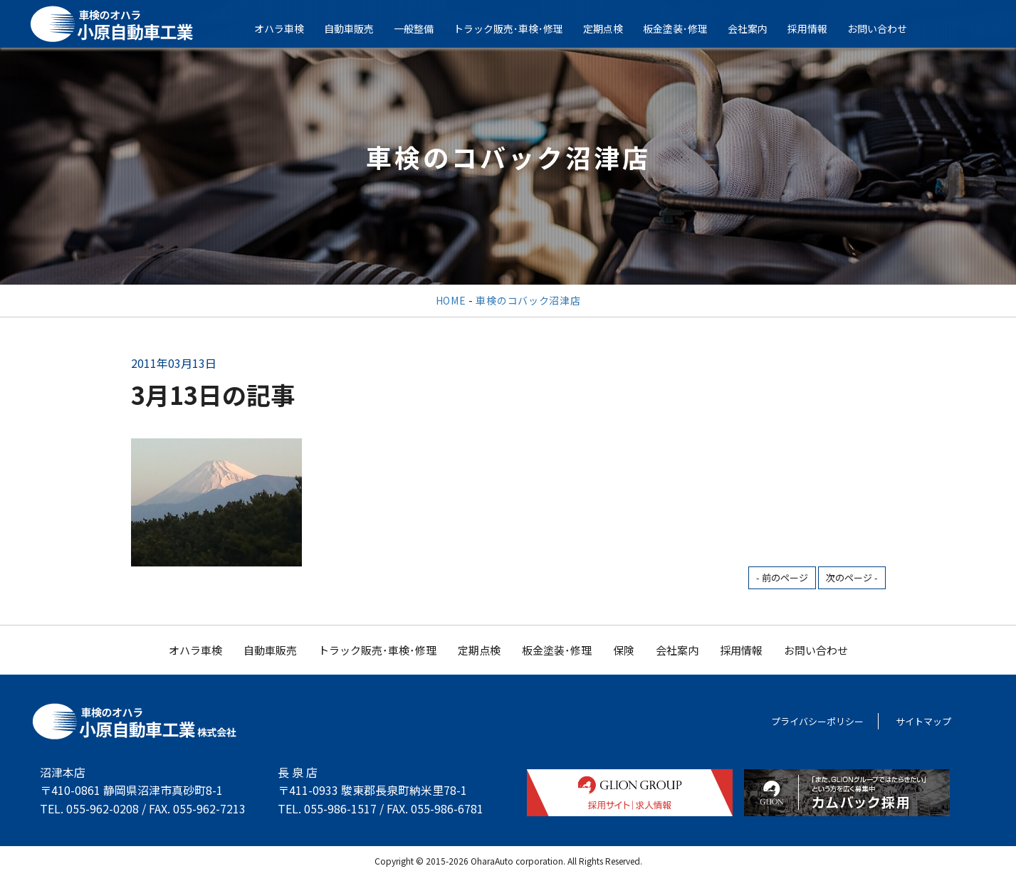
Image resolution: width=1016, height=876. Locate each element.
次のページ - (852, 577)
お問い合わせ (886, 28)
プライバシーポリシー (817, 721)
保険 (623, 650)
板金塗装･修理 (684, 28)
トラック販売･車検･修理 (517, 28)
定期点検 (612, 28)
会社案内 (757, 28)
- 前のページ (782, 577)
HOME (451, 300)
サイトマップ (923, 721)
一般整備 (423, 28)
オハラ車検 (288, 28)
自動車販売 (358, 28)
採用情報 (817, 28)
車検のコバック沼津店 (528, 300)
